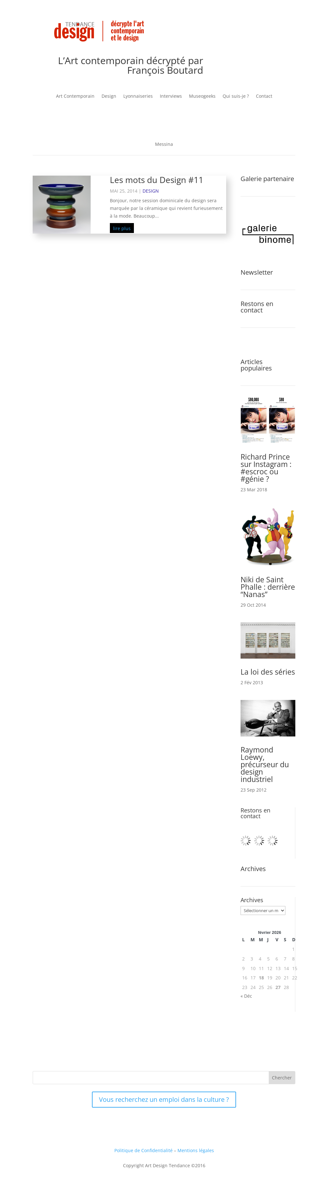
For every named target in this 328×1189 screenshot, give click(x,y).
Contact (264, 96)
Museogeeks (202, 96)
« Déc (246, 996)
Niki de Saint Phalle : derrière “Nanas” (268, 586)
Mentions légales (195, 1150)
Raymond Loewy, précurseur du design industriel (265, 764)
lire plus (122, 228)
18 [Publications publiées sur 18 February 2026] (261, 978)
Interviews (171, 96)
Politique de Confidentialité (143, 1150)
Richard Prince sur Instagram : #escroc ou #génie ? (266, 468)
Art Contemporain (75, 96)
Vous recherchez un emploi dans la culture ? (164, 1099)
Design (109, 96)
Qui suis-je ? (236, 96)
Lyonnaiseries (138, 96)
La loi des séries (268, 672)
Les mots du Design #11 (156, 180)
